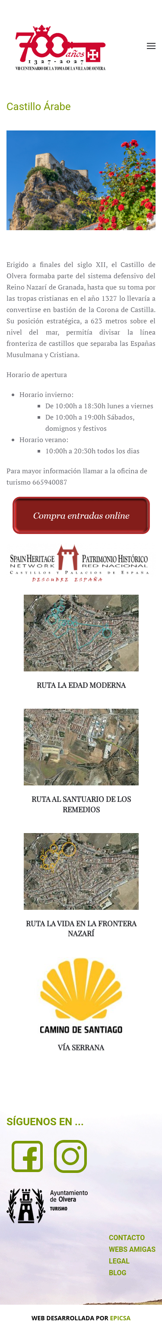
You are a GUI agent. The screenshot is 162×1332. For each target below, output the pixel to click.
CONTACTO (127, 1238)
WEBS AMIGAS (132, 1249)
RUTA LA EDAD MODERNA (81, 685)
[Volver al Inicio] (60, 47)
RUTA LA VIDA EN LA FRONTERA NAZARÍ (81, 928)
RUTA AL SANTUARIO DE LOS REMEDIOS (81, 804)
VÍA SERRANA (81, 1047)
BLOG (117, 1273)
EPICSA (120, 1318)
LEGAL (119, 1261)
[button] (151, 46)
